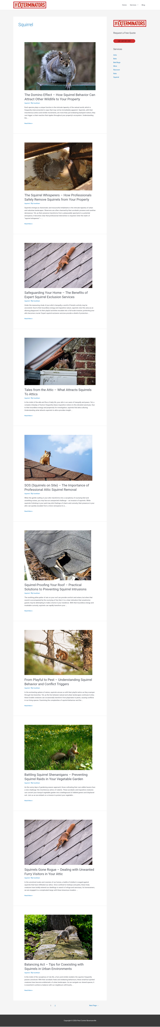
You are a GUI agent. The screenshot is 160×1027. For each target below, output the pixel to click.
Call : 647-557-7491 (125, 41)
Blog (143, 5)
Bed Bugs (116, 63)
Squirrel (27, 103)
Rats (115, 74)
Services (133, 5)
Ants (115, 55)
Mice (115, 67)
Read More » (29, 124)
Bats (115, 59)
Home (124, 5)
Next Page (93, 1006)
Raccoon (116, 70)
